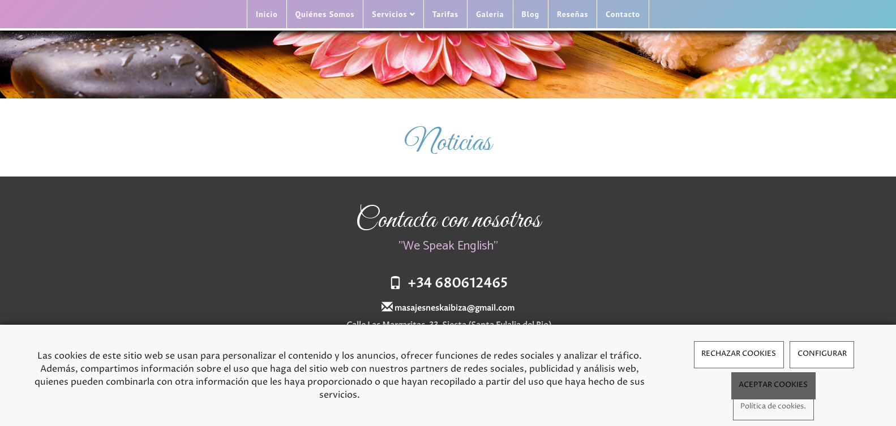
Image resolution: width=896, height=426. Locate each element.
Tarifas (445, 14)
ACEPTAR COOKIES (773, 385)
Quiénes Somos (325, 14)
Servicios (393, 14)
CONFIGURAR (822, 354)
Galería (490, 14)
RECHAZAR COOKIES (738, 354)
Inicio (267, 14)
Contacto (623, 14)
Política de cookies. (773, 406)
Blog (530, 14)
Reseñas (572, 14)
